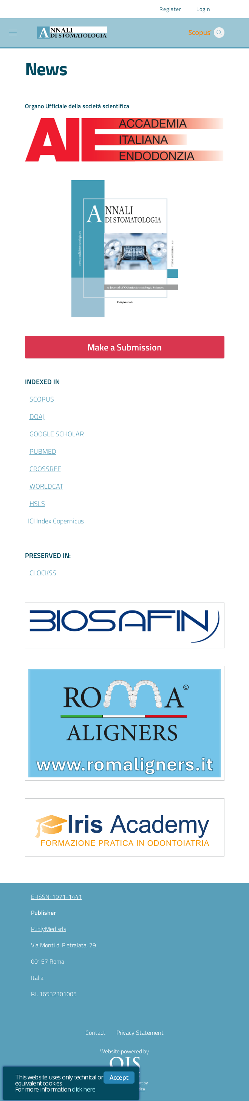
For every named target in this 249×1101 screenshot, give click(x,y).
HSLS (37, 503)
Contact (95, 1032)
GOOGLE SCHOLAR (56, 434)
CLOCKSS (42, 573)
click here (83, 1089)
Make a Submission (124, 347)
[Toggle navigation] (12, 32)
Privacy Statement (140, 1032)
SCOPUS (41, 399)
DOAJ (37, 416)
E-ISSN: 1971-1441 (56, 896)
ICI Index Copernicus (56, 521)
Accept (119, 1077)
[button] (219, 32)
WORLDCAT (46, 486)
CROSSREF (45, 469)
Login (203, 9)
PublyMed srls (48, 928)
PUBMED (42, 451)
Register (170, 9)
